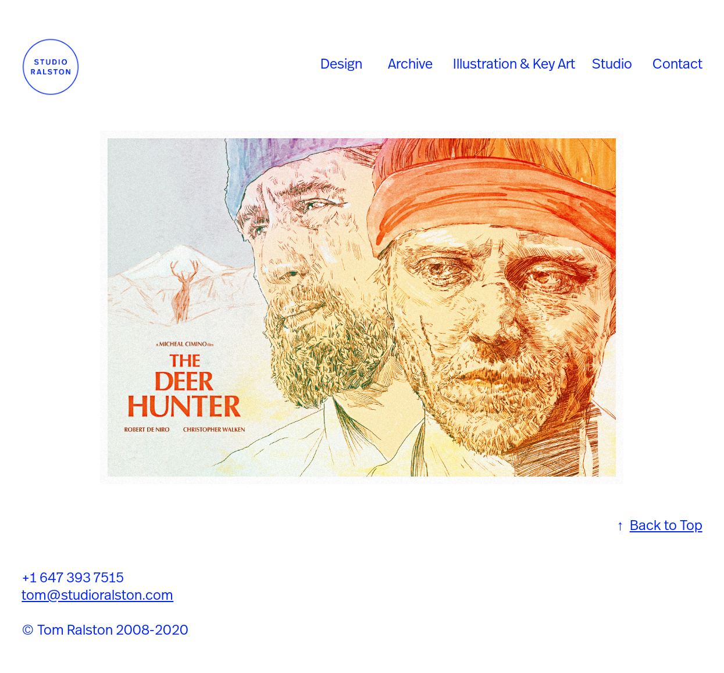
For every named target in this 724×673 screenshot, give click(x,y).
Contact (677, 63)
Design (341, 63)
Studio (612, 63)
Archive (410, 63)
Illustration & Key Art (514, 63)
